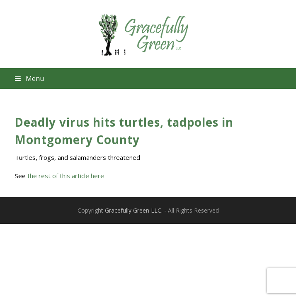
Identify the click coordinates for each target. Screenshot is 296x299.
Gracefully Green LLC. (134, 210)
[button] (148, 78)
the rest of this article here (65, 176)
